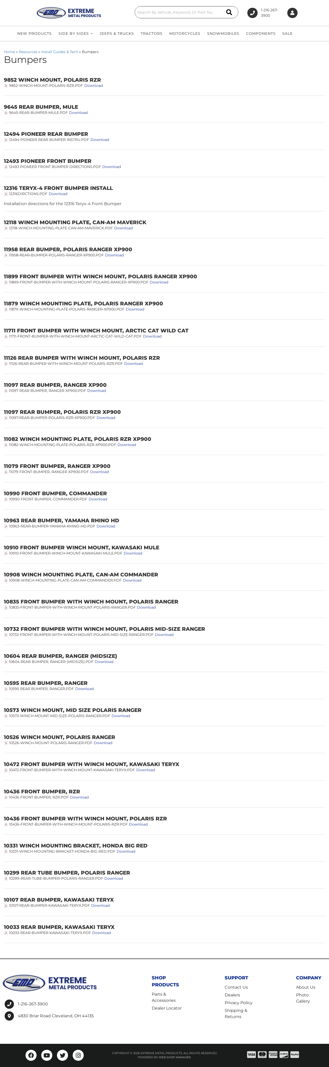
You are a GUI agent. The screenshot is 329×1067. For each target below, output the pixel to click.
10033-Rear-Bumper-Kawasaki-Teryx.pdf (50, 932)
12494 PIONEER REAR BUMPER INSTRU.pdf (49, 139)
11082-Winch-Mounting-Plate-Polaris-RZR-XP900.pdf (62, 444)
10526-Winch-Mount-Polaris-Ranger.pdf (50, 743)
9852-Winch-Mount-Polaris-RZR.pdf (46, 85)
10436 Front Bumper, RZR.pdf (39, 797)
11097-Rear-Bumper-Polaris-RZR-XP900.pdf (52, 417)
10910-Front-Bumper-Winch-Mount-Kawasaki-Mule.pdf (65, 553)
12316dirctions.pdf (28, 193)
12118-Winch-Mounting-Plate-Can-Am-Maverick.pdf (61, 228)
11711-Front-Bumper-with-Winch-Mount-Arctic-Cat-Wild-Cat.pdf (75, 336)
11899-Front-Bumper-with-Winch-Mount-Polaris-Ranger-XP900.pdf (78, 282)
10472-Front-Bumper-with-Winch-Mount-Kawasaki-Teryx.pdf (72, 770)
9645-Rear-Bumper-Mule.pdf (38, 112)
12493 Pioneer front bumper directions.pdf (55, 166)
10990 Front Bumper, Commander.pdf (48, 499)
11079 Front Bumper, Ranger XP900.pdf (49, 471)
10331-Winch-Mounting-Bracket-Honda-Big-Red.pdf (62, 851)
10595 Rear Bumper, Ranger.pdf (41, 688)
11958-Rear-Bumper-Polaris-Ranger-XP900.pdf (56, 255)
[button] (167, 12)
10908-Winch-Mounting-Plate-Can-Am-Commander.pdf (65, 580)
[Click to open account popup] (291, 13)
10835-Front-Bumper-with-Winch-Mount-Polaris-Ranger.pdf (72, 607)
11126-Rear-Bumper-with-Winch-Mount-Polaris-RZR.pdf (66, 363)
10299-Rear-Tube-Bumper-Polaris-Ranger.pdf (56, 878)
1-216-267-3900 (33, 1004)
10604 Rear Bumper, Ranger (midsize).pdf (51, 661)
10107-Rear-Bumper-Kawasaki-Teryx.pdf (49, 905)
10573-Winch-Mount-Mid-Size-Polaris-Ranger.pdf (59, 715)
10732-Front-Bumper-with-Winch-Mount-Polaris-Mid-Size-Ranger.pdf (81, 634)
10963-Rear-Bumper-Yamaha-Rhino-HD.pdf (52, 526)
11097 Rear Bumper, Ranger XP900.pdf (47, 390)
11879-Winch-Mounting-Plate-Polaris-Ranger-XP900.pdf (66, 309)
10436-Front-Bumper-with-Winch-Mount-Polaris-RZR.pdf (68, 824)
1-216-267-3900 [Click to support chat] (259, 13)
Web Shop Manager (174, 1057)
